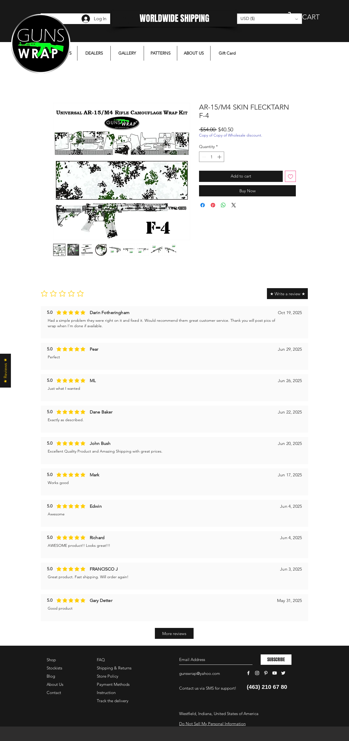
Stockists (54, 668)
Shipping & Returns (114, 668)
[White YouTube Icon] (274, 673)
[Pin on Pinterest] (213, 205)
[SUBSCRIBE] (276, 659)
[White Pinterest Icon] (266, 673)
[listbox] (269, 18)
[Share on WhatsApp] (223, 205)
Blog (51, 676)
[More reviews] (174, 633)
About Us (55, 684)
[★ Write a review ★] (287, 293)
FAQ (101, 659)
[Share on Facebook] (202, 205)
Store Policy (107, 676)
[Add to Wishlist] (290, 176)
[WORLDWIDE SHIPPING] (174, 19)
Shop (51, 659)
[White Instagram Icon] (257, 673)
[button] (309, 17)
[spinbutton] (211, 157)
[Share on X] (233, 205)
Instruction (106, 692)
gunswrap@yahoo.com (199, 673)
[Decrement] (203, 157)
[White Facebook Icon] (248, 673)
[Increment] (220, 157)
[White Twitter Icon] (283, 673)
